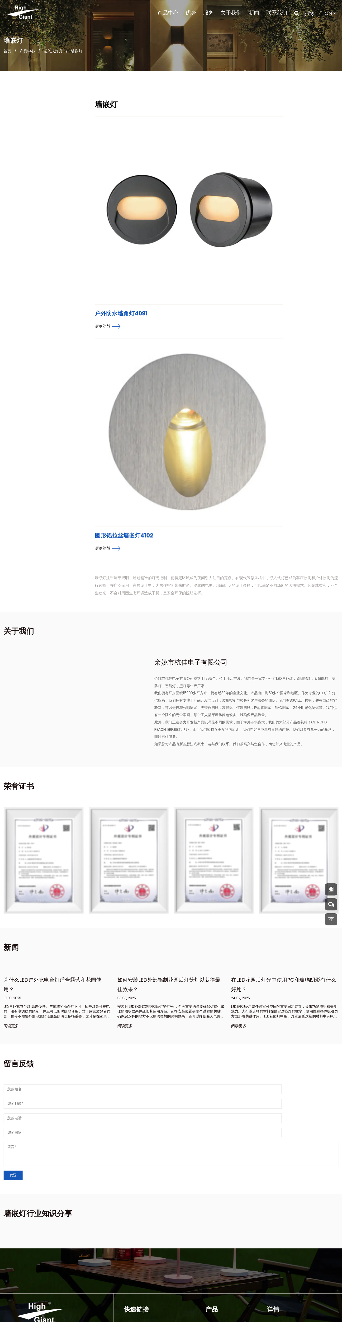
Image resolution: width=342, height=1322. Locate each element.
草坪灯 (211, 1284)
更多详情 (107, 227)
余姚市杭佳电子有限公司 (162, 1310)
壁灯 (209, 1239)
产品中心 (167, 12)
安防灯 (211, 1275)
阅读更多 (11, 967)
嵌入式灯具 (52, 54)
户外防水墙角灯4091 (121, 215)
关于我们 (231, 12)
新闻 (254, 12)
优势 (190, 12)
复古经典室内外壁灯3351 (21, 341)
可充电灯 (213, 1266)
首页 (7, 54)
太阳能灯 (213, 1248)
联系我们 (276, 12)
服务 (208, 12)
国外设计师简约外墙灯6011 (22, 313)
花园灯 (211, 1257)
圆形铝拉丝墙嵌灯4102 (207, 236)
